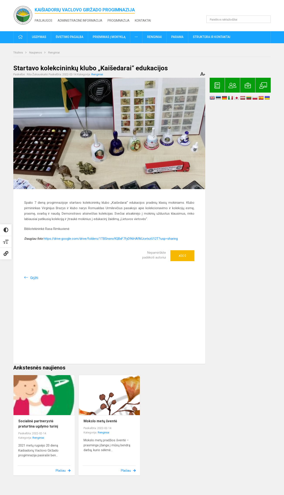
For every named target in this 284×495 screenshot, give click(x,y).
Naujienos (36, 52)
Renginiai (54, 52)
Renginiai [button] (154, 37)
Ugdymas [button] (39, 37)
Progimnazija (119, 20)
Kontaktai (143, 20)
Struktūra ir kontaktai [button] (211, 37)
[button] (241, 9)
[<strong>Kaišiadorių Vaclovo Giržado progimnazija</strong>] (24, 15)
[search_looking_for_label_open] (265, 19)
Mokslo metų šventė (100, 421)
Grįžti (34, 278)
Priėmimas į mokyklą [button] (109, 37)
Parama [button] (177, 37)
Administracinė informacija (80, 20)
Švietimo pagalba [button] (69, 37)
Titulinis (18, 52)
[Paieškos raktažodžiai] (238, 19)
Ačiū (182, 255)
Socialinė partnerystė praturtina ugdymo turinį (38, 423)
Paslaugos (43, 20)
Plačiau (61, 470)
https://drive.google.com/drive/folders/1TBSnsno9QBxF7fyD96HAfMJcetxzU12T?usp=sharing (111, 239)
